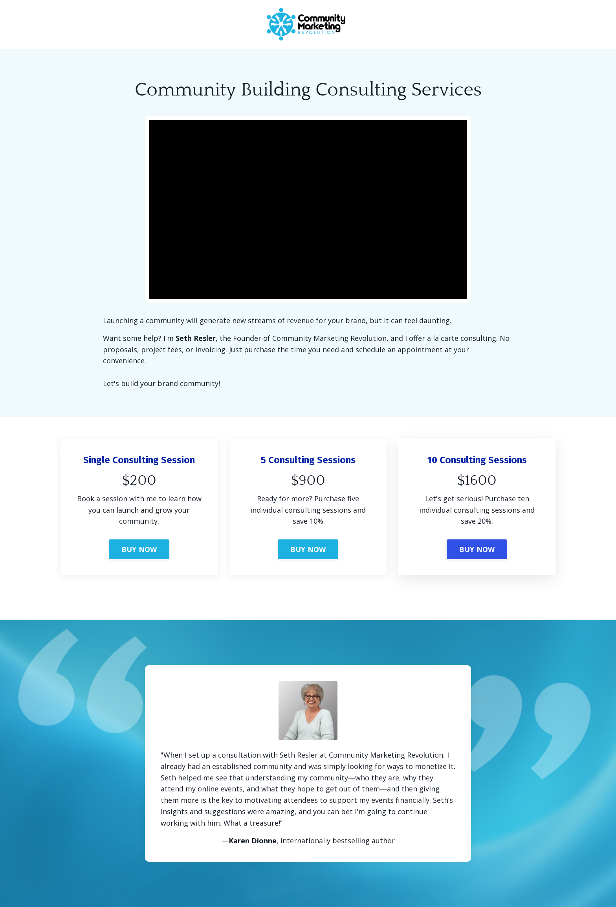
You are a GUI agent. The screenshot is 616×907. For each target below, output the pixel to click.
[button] (139, 545)
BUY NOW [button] (139, 549)
